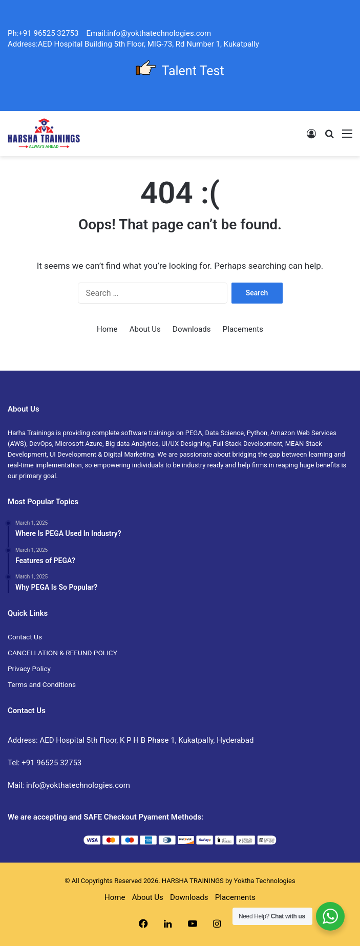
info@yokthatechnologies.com (78, 785)
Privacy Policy (29, 668)
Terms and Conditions (42, 684)
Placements (243, 329)
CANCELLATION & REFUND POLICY (62, 653)
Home (107, 329)
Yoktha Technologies (264, 881)
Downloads (192, 329)
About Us (145, 329)
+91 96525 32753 (51, 762)
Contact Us (25, 637)
